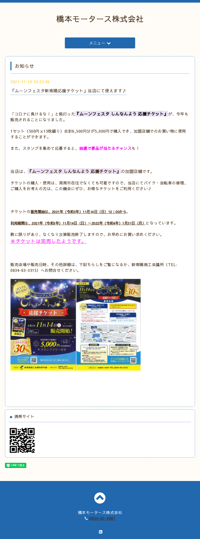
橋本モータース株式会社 (100, 18)
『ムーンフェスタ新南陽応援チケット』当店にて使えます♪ (68, 90)
